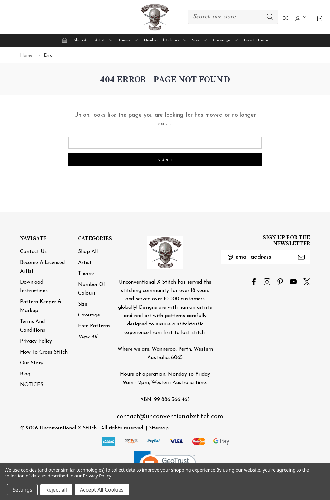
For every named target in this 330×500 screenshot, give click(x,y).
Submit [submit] (301, 257)
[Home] (64, 40)
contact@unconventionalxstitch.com (170, 416)
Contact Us (33, 251)
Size (199, 40)
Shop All (81, 40)
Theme (128, 40)
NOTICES (31, 385)
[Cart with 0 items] (320, 18)
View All (87, 337)
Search (270, 17)
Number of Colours (165, 40)
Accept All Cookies (102, 489)
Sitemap (159, 428)
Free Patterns (256, 40)
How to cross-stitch (44, 352)
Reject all (56, 489)
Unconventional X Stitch (68, 428)
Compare (285, 18)
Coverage (225, 40)
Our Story (31, 363)
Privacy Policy (36, 341)
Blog (25, 374)
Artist (103, 40)
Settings (22, 489)
